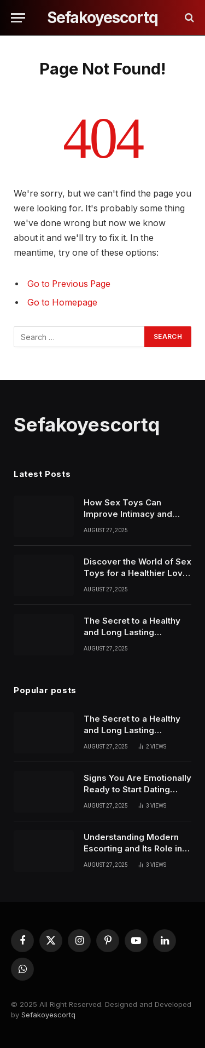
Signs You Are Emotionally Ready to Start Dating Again (137, 790)
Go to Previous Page (68, 284)
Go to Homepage (62, 302)
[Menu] (18, 17)
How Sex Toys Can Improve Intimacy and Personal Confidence (128, 514)
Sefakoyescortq (48, 1014)
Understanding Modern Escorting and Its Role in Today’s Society (133, 849)
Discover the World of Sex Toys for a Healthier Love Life (137, 573)
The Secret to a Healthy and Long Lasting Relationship (132, 632)
